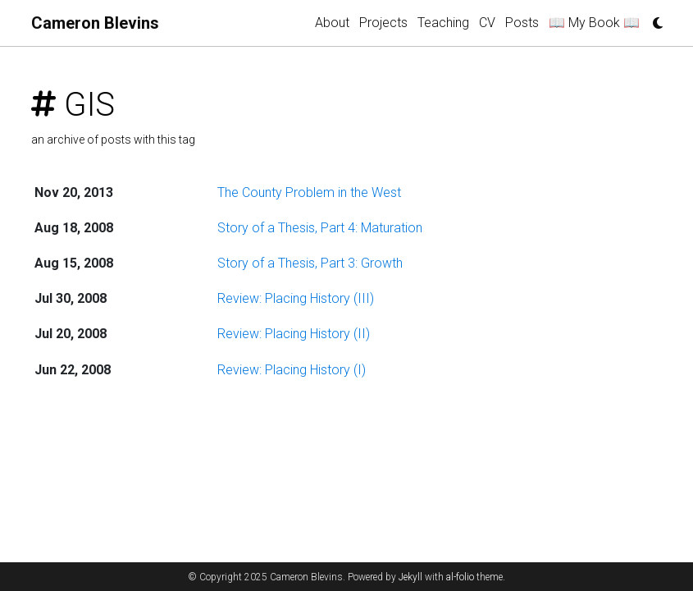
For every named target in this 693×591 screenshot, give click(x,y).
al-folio (460, 577)
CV (487, 22)
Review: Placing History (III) (295, 298)
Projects (383, 22)
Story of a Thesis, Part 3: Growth (310, 263)
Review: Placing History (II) (293, 333)
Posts (522, 22)
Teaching (443, 22)
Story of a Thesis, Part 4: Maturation (319, 228)
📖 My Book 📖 (594, 22)
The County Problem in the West (309, 192)
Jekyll (410, 577)
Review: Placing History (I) (291, 370)
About (332, 22)
